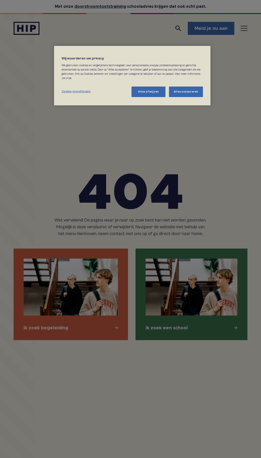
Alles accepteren (186, 91)
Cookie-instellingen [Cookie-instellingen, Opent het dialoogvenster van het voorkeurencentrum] (76, 91)
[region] (132, 76)
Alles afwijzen (148, 91)
